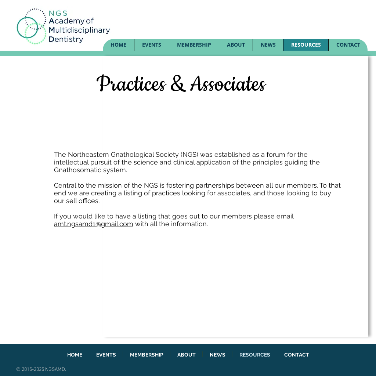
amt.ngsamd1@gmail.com (93, 224)
